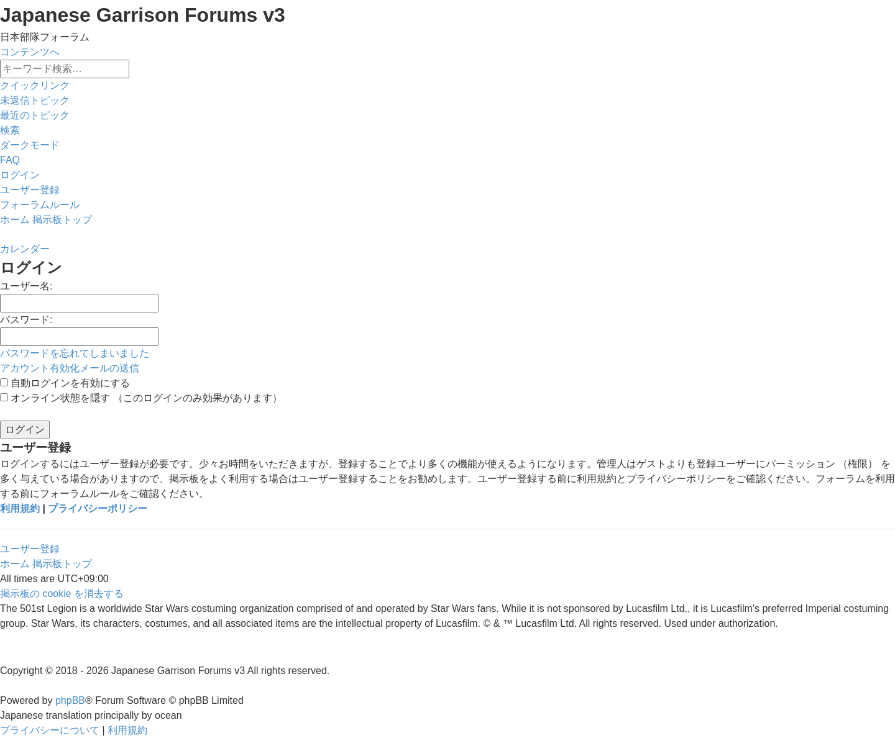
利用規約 (20, 508)
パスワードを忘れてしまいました (74, 353)
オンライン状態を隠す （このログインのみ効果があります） (141, 398)
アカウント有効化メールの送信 (69, 368)
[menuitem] (35, 100)
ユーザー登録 (30, 549)
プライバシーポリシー (97, 508)
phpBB (70, 700)
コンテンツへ (30, 52)
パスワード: (26, 319)
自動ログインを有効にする (65, 383)
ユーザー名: (26, 286)
